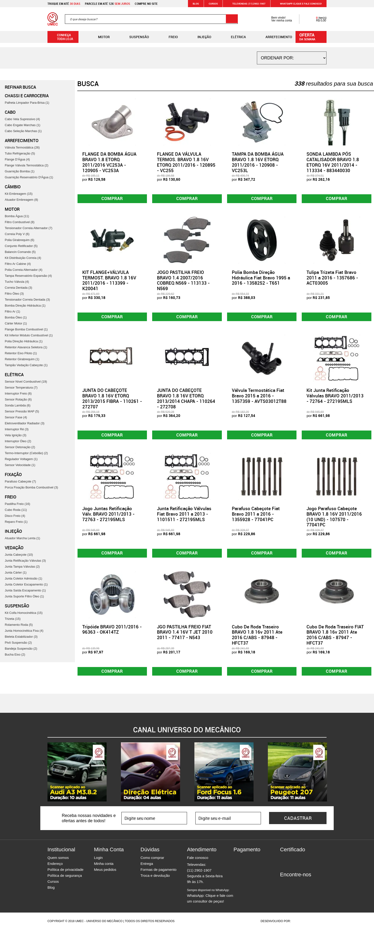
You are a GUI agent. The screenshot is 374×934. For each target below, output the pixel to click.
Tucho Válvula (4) (17, 281)
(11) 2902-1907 (199, 874)
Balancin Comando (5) (20, 252)
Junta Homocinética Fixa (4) (24, 630)
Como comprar (152, 862)
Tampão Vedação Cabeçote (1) (26, 365)
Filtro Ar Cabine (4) (18, 264)
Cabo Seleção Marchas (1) (23, 131)
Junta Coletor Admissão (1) (23, 578)
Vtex (317, 925)
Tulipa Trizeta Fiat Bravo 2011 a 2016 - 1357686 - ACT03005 (332, 278)
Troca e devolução (155, 880)
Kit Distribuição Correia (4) (23, 258)
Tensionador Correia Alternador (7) (28, 228)
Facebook (283, 887)
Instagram (292, 887)
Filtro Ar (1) (12, 311)
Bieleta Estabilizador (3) (21, 636)
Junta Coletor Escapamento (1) (26, 584)
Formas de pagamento (158, 874)
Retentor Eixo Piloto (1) (21, 353)
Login (98, 862)
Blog (196, 3)
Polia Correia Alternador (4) (23, 270)
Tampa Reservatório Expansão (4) (28, 275)
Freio (169, 37)
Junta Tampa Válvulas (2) (22, 566)
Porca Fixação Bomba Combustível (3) (31, 487)
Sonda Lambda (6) (18, 405)
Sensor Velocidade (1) (20, 465)
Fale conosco (197, 862)
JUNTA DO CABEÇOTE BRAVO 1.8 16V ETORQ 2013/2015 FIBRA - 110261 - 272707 (112, 400)
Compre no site (146, 3)
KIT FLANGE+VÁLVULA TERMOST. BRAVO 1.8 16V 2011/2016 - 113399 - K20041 (109, 281)
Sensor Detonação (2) (20, 447)
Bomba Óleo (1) (16, 317)
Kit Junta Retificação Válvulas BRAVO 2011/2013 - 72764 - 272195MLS (335, 397)
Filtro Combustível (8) (19, 222)
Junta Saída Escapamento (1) (25, 590)
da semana (311, 36)
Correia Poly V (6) (17, 234)
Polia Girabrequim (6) (19, 240)
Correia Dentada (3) (18, 287)
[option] (77, 776)
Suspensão (135, 37)
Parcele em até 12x (107, 3)
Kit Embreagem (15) (18, 193)
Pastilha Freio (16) (17, 504)
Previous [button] (43, 776)
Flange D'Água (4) (17, 159)
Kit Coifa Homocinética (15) (23, 613)
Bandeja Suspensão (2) (21, 648)
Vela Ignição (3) (15, 435)
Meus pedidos (105, 874)
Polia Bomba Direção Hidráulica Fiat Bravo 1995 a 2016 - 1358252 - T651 (261, 278)
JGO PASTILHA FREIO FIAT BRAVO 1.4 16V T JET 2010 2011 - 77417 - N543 (185, 635)
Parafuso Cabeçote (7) (20, 481)
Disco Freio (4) (15, 516)
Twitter (300, 887)
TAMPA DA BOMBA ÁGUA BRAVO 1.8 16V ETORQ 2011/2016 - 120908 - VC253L (258, 162)
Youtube (308, 887)
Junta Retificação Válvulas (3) (25, 560)
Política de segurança (64, 880)
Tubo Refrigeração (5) (20, 153)
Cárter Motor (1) (16, 323)
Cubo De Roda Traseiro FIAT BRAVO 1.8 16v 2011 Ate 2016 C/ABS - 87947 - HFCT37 (335, 638)
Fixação (13, 474)
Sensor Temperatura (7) (21, 387)
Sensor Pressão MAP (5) (22, 411)
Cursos (213, 3)
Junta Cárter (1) (15, 572)
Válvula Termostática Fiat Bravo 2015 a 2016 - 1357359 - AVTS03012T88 (259, 397)
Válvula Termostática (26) (22, 147)
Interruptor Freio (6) (18, 393)
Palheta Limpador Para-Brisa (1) (27, 102)
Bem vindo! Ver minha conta (277, 19)
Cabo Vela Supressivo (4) (22, 119)
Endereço (55, 868)
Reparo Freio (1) (16, 521)
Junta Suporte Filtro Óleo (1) (24, 596)
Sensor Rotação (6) (18, 399)
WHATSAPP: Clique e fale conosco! (298, 3)
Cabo (10, 112)
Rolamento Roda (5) (19, 624)
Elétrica (234, 37)
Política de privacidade (65, 874)
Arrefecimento (275, 37)
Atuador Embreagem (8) (21, 199)
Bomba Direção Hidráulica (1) (25, 305)
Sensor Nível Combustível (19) (26, 381)
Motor (100, 37)
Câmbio (13, 187)
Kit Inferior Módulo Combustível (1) (29, 335)
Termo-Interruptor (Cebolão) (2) (26, 453)
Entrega (146, 868)
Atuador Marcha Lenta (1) (22, 538)
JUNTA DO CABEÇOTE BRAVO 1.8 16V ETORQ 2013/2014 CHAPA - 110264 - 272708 (186, 400)
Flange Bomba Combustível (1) (26, 329)
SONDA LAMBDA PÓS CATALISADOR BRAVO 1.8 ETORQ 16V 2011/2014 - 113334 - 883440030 (332, 162)
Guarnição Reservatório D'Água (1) (29, 177)
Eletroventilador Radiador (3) (24, 423)
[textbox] (151, 19)
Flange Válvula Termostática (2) (26, 165)
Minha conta (104, 868)
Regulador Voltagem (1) (21, 459)
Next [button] (330, 776)
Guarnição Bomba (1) (19, 171)
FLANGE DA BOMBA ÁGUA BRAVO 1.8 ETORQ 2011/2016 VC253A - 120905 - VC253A (109, 162)
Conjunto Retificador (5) (21, 246)
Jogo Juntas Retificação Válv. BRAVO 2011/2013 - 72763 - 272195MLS (108, 516)
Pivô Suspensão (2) (18, 642)
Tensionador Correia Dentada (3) (27, 299)
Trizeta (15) (13, 619)
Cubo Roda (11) (16, 510)
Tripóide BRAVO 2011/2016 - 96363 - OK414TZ (112, 633)
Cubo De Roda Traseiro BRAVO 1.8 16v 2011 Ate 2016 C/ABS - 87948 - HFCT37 (257, 638)
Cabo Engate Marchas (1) (22, 125)
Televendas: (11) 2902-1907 (246, 3)
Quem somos (58, 862)
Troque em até (63, 3)
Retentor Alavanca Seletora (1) (26, 347)
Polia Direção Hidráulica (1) (23, 341)
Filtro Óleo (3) (14, 293)
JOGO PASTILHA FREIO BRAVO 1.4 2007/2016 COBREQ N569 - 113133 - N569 (183, 281)
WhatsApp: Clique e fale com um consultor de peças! (210, 900)
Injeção (200, 37)
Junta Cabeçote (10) (19, 554)
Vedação (14, 547)
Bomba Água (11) (17, 216)
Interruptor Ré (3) (17, 429)
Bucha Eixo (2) (15, 654)
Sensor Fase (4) (16, 417)
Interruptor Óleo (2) (18, 441)
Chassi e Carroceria (27, 95)
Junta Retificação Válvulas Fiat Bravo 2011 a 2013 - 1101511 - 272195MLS (184, 516)
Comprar (112, 199)
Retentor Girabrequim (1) (22, 359)
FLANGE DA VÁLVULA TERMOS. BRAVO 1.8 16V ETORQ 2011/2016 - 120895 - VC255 (186, 162)
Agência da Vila (300, 925)
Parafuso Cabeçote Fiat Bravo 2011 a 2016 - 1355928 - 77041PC (256, 516)
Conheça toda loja (61, 37)
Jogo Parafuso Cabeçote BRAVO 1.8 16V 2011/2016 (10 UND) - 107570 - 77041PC (334, 519)
